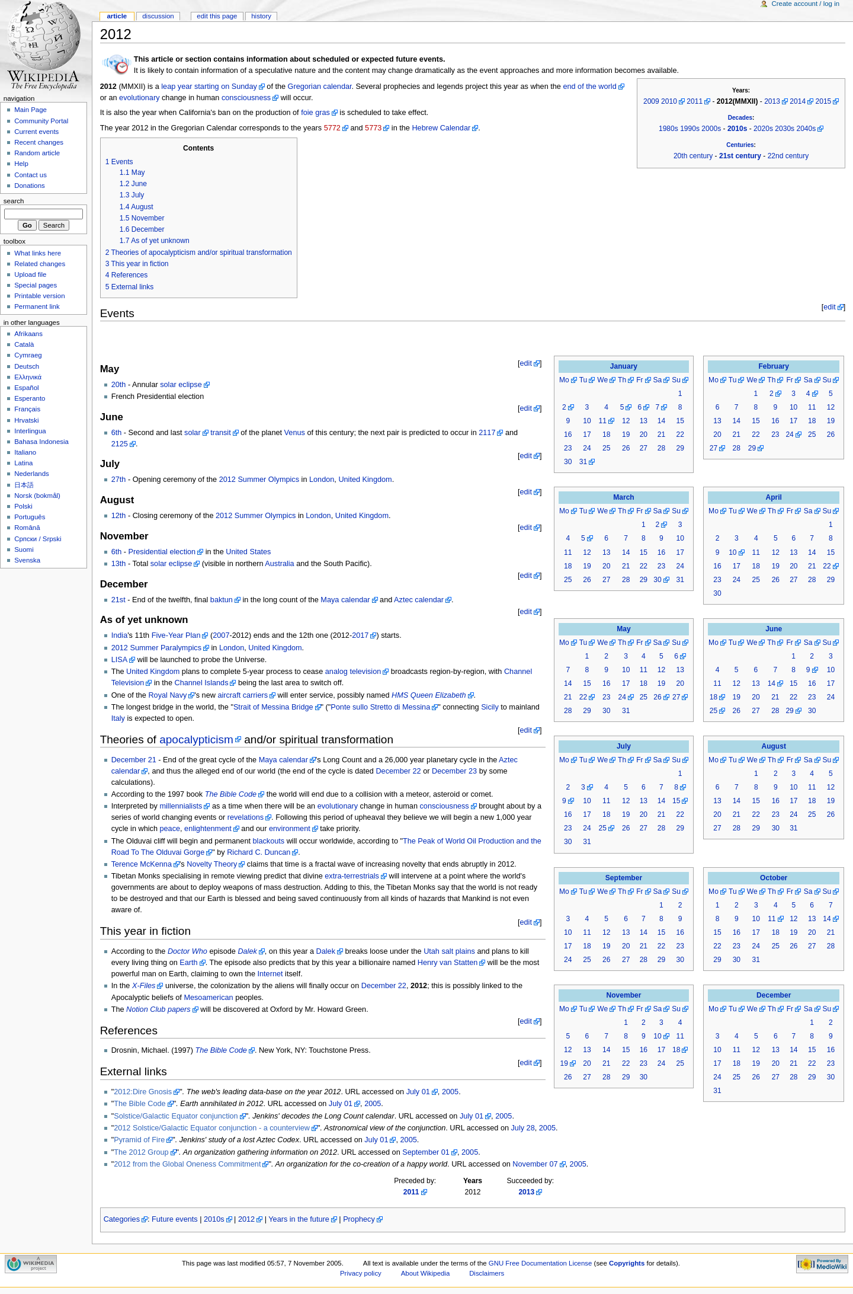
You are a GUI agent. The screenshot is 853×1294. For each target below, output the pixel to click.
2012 (246, 1219)
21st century (740, 156)
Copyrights (626, 1263)
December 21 (133, 760)
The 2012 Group (141, 1152)
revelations (245, 817)
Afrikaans (28, 333)
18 (606, 434)
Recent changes (38, 142)
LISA (119, 660)
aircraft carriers (242, 695)
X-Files (143, 986)
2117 (487, 433)
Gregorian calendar (320, 86)
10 (587, 421)
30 (568, 462)
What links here (37, 253)
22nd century (788, 156)
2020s (763, 128)
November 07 (534, 1164)
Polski (23, 506)
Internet (270, 974)
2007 (221, 635)
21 (661, 434)
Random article (37, 152)
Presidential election (162, 552)
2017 (360, 635)
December (773, 995)
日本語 (24, 484)
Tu (583, 380)
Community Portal (41, 120)
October (773, 878)
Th (622, 380)
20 (643, 434)
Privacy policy (360, 1273)
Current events (36, 131)
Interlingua (30, 430)
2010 (669, 101)
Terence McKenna (141, 864)
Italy (118, 718)
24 (587, 448)
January (623, 366)
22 (680, 434)
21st (118, 600)
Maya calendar (345, 600)
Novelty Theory (212, 864)
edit (829, 307)
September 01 (426, 1152)
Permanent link (36, 306)
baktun (221, 600)
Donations (29, 185)
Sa (657, 380)
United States (248, 552)
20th (118, 385)
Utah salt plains (449, 951)
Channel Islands (201, 683)
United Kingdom (365, 479)
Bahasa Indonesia (41, 441)
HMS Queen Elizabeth (429, 695)
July (624, 746)
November (624, 995)
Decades (740, 117)
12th (118, 516)
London (321, 479)
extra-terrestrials (352, 876)
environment (289, 829)
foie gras (315, 112)
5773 (373, 128)
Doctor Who (187, 951)
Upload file (30, 274)
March (623, 497)
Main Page (30, 109)
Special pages (35, 285)
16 (568, 434)
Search (14, 201)
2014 (798, 101)
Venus (294, 433)
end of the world (589, 86)
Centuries (739, 145)
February (773, 366)
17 (587, 434)
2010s (737, 128)
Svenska (27, 560)
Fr (639, 380)
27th (118, 479)
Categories (122, 1219)
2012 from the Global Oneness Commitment (187, 1164)
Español (26, 387)
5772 (332, 128)
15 (680, 421)
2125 (119, 444)
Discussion (158, 16)
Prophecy (359, 1219)
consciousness (246, 98)
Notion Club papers (158, 1009)
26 (626, 448)
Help (21, 163)
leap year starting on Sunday (209, 86)
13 (643, 421)
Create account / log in (805, 3)
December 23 (454, 771)
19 (626, 434)
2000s (711, 128)
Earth (188, 962)
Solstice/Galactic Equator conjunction (176, 1116)
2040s (806, 128)
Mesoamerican (208, 997)
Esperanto (29, 398)
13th (118, 564)
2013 (772, 101)
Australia (279, 564)
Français (27, 409)
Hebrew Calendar (441, 128)
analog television (353, 671)
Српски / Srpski (37, 538)
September (623, 878)
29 (680, 448)
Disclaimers (486, 1273)
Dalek (247, 951)
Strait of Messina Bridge (273, 707)
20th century (693, 156)
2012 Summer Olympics (259, 479)
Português (29, 516)
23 (568, 448)
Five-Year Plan (176, 635)
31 (583, 462)
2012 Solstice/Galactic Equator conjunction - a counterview (212, 1128)
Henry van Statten (448, 962)
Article (117, 16)
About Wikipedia (425, 1273)
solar (192, 433)
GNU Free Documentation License (540, 1263)
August (773, 746)
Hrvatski (26, 420)
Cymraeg (27, 355)
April (773, 497)
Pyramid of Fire (139, 1140)
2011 (695, 101)
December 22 (398, 771)
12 (626, 421)
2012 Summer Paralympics (156, 648)
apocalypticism (196, 739)
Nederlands (31, 473)
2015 (824, 101)
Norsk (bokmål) (37, 495)
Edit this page (217, 16)
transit (220, 433)
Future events (175, 1219)
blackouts (269, 841)
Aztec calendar (419, 600)
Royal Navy (167, 695)
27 (643, 448)
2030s (784, 128)
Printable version (39, 295)
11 (602, 421)
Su (676, 380)
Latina (23, 463)
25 (606, 448)
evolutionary (139, 98)
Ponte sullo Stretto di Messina (380, 707)
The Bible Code (230, 794)
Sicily (490, 707)
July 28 (523, 1128)
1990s (690, 128)
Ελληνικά (27, 377)
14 (661, 421)
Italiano (25, 452)
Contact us (30, 174)
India (119, 635)
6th (116, 433)
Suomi (23, 549)
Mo (564, 380)
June (773, 629)
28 (661, 448)
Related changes (39, 263)
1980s (668, 128)
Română (27, 527)
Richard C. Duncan (258, 852)
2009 (651, 101)
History (261, 16)
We (602, 380)
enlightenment (208, 829)
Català (24, 344)
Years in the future (298, 1219)
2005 (450, 1092)
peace (169, 829)
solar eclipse (181, 385)
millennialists (180, 806)
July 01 (418, 1092)
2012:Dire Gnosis (143, 1092)
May (623, 629)
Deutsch (26, 366)
